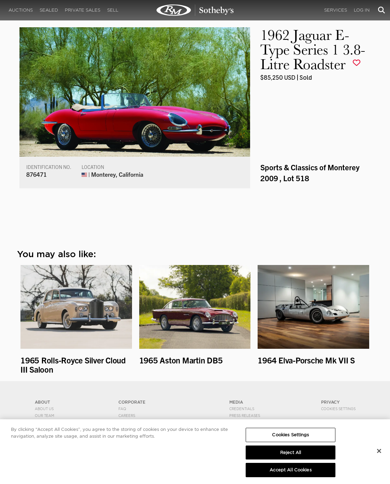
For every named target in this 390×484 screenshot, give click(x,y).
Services (335, 10)
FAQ (122, 409)
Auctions (21, 10)
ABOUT (42, 402)
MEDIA (236, 402)
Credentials (241, 409)
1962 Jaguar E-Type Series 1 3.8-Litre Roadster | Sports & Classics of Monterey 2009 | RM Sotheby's (195, 10)
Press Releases (244, 415)
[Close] (379, 451)
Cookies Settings (338, 409)
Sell (112, 10)
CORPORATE (131, 402)
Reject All (290, 453)
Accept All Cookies (290, 470)
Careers (126, 415)
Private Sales (82, 10)
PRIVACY (330, 402)
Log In (362, 10)
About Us (44, 409)
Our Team (44, 415)
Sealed (49, 10)
